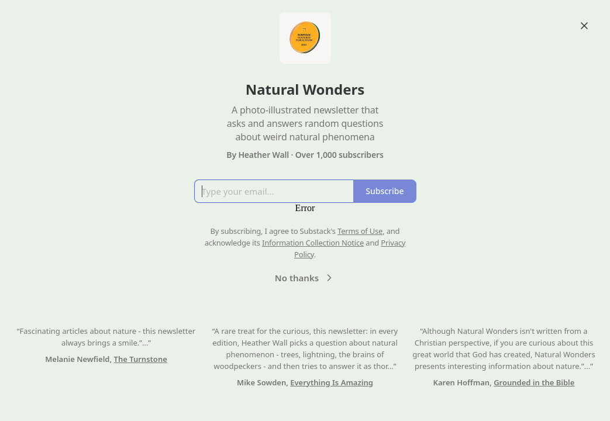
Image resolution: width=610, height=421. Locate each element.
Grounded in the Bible (534, 382)
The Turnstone (140, 359)
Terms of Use (359, 231)
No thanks (305, 278)
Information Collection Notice (313, 242)
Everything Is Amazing (331, 382)
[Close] (584, 25)
